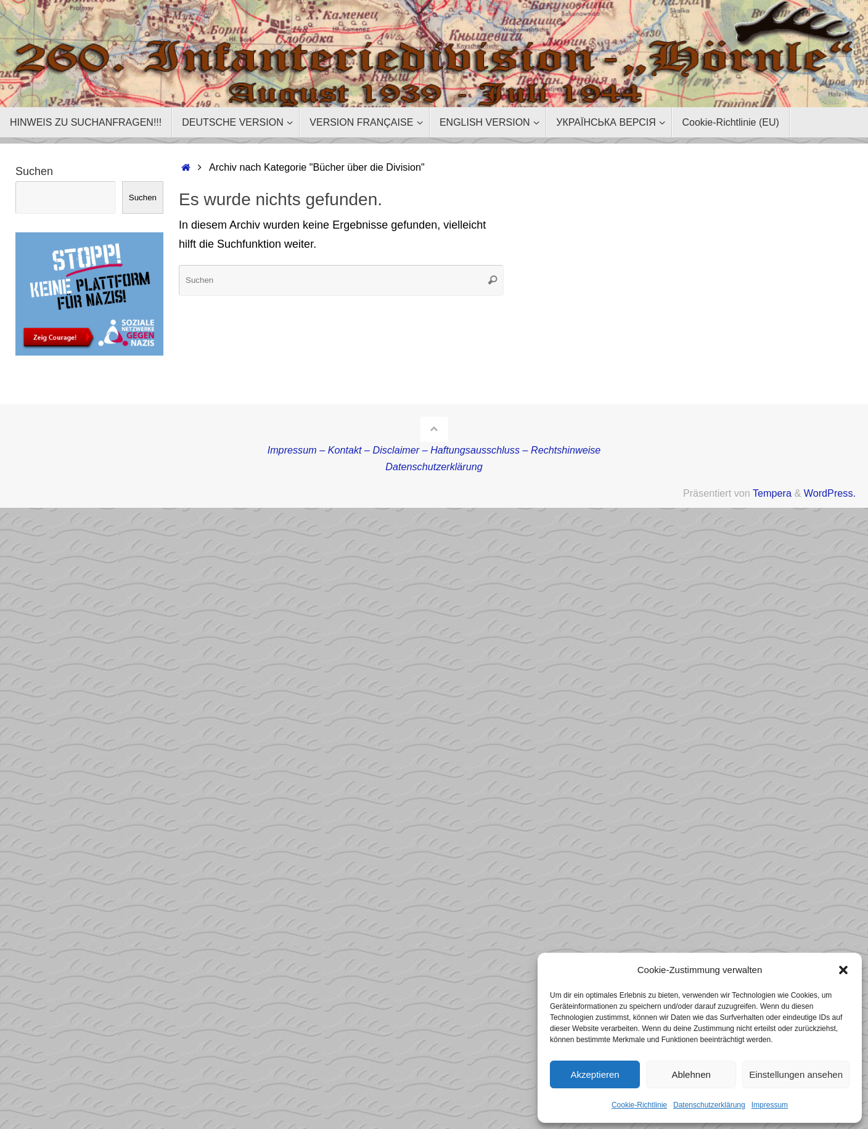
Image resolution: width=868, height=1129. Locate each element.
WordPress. (830, 493)
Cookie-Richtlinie (639, 1105)
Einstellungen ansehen (796, 1074)
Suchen (34, 171)
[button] (843, 970)
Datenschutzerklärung (709, 1105)
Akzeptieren (594, 1074)
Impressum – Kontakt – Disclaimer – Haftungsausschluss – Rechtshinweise (434, 449)
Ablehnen (690, 1074)
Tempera (772, 493)
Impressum (769, 1105)
